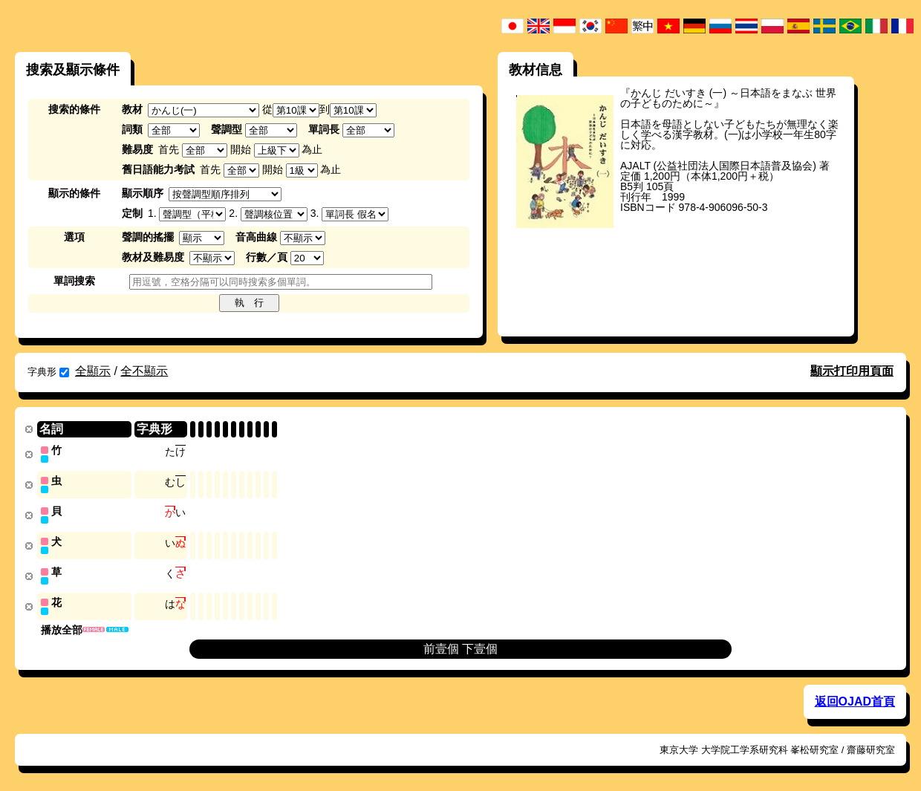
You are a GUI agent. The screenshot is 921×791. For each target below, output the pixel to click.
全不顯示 (144, 371)
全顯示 (93, 371)
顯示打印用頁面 (852, 371)
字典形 (48, 371)
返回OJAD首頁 (855, 697)
